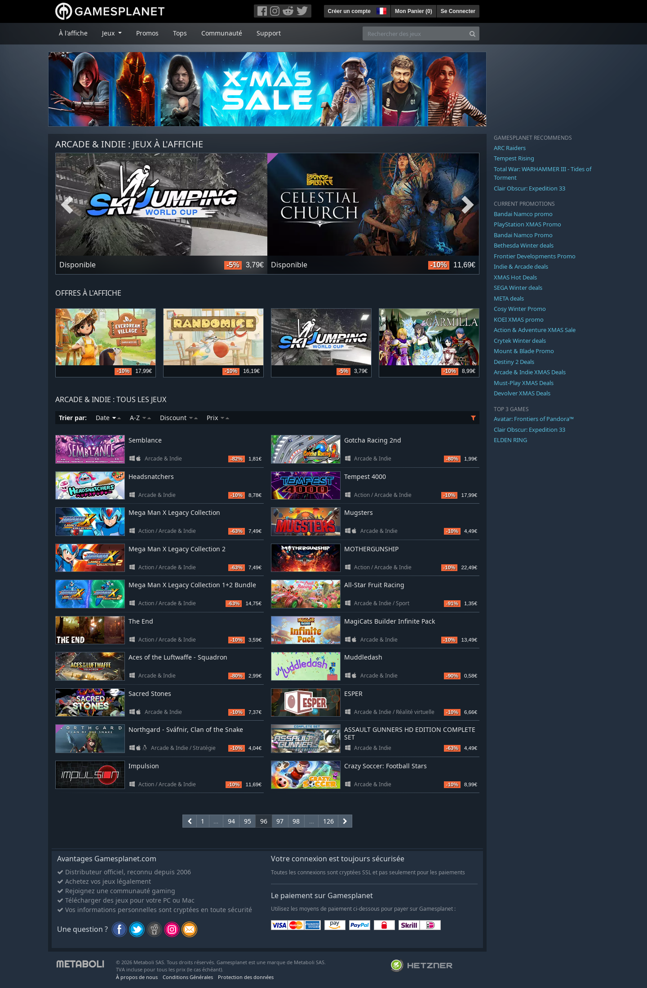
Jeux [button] (109, 33)
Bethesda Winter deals (524, 245)
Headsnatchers (151, 476)
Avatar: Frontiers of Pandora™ (534, 419)
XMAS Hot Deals (515, 277)
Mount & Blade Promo (524, 351)
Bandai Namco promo (523, 214)
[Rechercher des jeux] (414, 33)
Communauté (221, 33)
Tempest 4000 (365, 476)
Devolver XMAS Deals (522, 393)
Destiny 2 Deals (514, 362)
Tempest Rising (514, 158)
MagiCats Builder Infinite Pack (389, 621)
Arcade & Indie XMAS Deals (530, 372)
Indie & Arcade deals (521, 266)
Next (468, 205)
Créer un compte (349, 11)
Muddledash (363, 657)
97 (280, 821)
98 (296, 821)
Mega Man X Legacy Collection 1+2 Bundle (192, 584)
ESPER (353, 693)
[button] (380, 9)
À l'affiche (73, 33)
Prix (218, 417)
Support (269, 33)
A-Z (140, 417)
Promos (147, 33)
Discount (179, 417)
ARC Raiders (510, 148)
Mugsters (358, 512)
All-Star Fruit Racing (374, 584)
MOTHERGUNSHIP (371, 549)
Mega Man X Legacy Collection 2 (177, 549)
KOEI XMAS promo (519, 319)
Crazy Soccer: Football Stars (385, 766)
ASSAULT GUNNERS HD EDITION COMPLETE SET (409, 733)
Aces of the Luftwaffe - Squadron (178, 657)
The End (141, 621)
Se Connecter (458, 11)
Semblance (145, 440)
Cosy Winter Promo (520, 309)
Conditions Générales (188, 977)
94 (231, 821)
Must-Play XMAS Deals (524, 383)
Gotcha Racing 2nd (372, 440)
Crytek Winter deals (520, 341)
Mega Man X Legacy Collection (174, 512)
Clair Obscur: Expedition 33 (529, 188)
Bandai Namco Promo (523, 235)
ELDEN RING (510, 440)
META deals (509, 298)
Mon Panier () (413, 11)
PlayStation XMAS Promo (527, 224)
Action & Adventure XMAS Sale (535, 330)
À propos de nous (137, 977)
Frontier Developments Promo (535, 256)
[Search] (472, 33)
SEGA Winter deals (518, 288)
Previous (67, 205)
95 (247, 821)
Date (108, 417)
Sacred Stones (150, 693)
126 (328, 821)
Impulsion (144, 766)
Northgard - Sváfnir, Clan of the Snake (186, 729)
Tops (180, 33)
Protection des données (246, 977)
